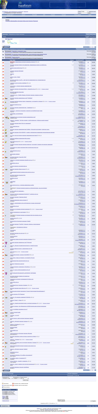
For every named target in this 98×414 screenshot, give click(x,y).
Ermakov (82, 216)
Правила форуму (5, 400)
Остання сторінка (45, 89)
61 (88, 267)
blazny (11, 270)
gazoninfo (12, 65)
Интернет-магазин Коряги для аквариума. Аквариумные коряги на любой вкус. (28, 64)
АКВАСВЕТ (12, 181)
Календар (64, 14)
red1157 (11, 161)
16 (88, 160)
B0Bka (11, 170)
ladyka (11, 182)
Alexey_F (12, 252)
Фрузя (83, 139)
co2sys (11, 90)
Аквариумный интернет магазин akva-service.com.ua (22, 172)
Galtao (11, 133)
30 (88, 255)
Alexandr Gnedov (13, 158)
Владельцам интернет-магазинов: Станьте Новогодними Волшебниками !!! (27, 291)
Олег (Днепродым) (80, 240)
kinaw (11, 136)
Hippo (11, 292)
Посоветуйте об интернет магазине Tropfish (20, 221)
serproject (12, 124)
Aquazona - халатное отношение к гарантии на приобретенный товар (26, 110)
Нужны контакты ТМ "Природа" (17, 294)
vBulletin (38, 408)
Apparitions (12, 148)
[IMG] (3, 397)
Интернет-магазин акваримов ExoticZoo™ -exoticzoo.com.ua (24, 194)
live (83, 210)
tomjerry (82, 295)
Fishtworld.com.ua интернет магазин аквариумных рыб (22, 117)
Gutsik (11, 246)
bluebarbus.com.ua (14, 163)
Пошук (90, 14)
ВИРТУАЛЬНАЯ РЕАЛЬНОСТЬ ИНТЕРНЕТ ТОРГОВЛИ (23, 273)
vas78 (83, 252)
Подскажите (13, 230)
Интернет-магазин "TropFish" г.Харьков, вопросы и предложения (25, 224)
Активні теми (9, 14)
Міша (11, 222)
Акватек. (12, 74)
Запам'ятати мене (92, 11)
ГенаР (11, 240)
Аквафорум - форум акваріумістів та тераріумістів (13, 11)
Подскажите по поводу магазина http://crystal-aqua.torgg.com (24, 147)
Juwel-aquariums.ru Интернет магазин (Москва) (21, 333)
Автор (14, 60)
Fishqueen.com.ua (14, 352)
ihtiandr (11, 207)
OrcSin (82, 222)
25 (88, 108)
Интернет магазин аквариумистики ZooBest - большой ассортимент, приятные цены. (29, 129)
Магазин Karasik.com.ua (15, 104)
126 (88, 364)
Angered (11, 286)
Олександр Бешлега (9, 52)
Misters (11, 365)
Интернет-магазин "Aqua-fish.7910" (18, 157)
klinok (11, 307)
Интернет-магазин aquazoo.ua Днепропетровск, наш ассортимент (31, 188)
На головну (89, 405)
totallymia (12, 99)
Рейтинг (71, 60)
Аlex (11, 155)
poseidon (12, 267)
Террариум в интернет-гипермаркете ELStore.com (21, 279)
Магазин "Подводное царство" (17, 263)
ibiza (11, 264)
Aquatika (11, 198)
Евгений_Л (12, 368)
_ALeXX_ (12, 204)
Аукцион (23, 14)
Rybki (11, 289)
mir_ (83, 108)
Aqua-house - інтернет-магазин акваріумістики (20, 86)
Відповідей (88, 60)
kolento (11, 130)
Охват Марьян (81, 310)
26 (88, 239)
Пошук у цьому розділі (91, 34)
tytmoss (11, 151)
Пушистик (12, 111)
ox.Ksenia (82, 179)
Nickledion (12, 280)
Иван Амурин (81, 151)
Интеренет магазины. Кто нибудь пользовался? (21, 355)
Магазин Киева (13, 327)
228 (88, 343)
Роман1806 (82, 114)
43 (88, 169)
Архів (93, 405)
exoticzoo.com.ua (13, 195)
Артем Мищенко (81, 322)
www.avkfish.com (14, 330)
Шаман (82, 255)
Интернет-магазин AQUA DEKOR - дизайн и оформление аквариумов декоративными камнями (32, 132)
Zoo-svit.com (12, 234)
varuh (11, 301)
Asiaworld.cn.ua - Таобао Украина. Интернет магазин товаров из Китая (26, 95)
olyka (11, 331)
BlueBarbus (12, 139)
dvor (83, 286)
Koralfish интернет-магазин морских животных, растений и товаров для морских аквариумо (31, 144)
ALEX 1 (11, 105)
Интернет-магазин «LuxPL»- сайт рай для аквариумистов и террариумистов (27, 80)
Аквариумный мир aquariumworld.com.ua (19, 260)
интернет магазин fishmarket (16, 71)
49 (88, 321)
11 (88, 178)
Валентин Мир (81, 80)
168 (88, 303)
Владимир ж (12, 353)
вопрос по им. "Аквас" (15, 77)
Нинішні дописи (77, 14)
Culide (83, 270)
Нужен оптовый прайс (15, 312)
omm (11, 261)
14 (88, 273)
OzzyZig (11, 62)
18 (88, 212)
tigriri (11, 243)
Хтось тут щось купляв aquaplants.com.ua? (20, 269)
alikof (11, 189)
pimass (82, 362)
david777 (12, 249)
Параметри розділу (80, 49)
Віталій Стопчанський (49, 409)
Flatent (11, 337)
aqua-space (12, 346)
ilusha (11, 114)
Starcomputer (81, 319)
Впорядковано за (5, 377)
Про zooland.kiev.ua (14, 126)
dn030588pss (12, 216)
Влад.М (11, 225)
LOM (83, 292)
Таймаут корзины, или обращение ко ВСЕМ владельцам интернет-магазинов (28, 306)
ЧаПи (44, 14)
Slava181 (82, 182)
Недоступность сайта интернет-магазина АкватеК (21, 318)
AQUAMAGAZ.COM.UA (21, 227)
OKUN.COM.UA (13, 236)
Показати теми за (23, 377)
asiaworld (12, 96)
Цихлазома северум (14, 154)
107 (88, 340)
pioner (11, 283)
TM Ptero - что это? (14, 315)
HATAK (82, 316)
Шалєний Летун (81, 136)
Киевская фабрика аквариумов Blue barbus (20, 138)
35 (88, 62)
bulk (11, 164)
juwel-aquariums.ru (13, 334)
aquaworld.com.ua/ (14, 206)
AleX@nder (12, 201)
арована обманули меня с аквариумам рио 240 (21, 248)
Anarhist (82, 340)
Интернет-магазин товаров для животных (19, 276)
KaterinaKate (81, 127)
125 (88, 101)
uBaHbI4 (11, 328)
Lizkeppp (82, 77)
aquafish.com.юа (14, 178)
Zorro (11, 179)
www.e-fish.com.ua (14, 282)
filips (11, 319)
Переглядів (93, 60)
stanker (11, 316)
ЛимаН (82, 213)
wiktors (11, 304)
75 (88, 288)
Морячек (82, 219)
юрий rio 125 (81, 249)
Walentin (82, 62)
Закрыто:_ (29, 120)
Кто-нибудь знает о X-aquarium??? (18, 358)
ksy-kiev (82, 86)
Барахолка (26, 11)
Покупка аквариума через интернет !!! (19, 200)
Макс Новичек (13, 356)
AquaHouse (12, 87)
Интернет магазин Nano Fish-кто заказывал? (20, 123)
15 (88, 135)
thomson (82, 283)
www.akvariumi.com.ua (15, 150)
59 (88, 285)
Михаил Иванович (13, 325)
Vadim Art (12, 228)
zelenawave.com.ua (13, 102)
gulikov (82, 74)
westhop (11, 255)
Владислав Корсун (13, 176)
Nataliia (11, 298)
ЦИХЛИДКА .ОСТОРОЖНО (16, 113)
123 (88, 89)
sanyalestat (82, 142)
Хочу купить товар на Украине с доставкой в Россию (22, 257)
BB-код (3, 396)
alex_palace (12, 192)
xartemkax (12, 219)
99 (88, 209)
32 (88, 300)
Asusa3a (11, 210)
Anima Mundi (12, 340)
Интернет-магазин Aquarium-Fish (17, 175)
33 (88, 83)
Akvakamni (12, 108)
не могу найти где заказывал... (17, 191)
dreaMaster (12, 359)
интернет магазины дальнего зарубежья (19, 367)
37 (88, 68)
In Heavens (82, 307)
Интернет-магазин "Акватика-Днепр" (18, 197)
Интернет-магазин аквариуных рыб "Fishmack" (21, 242)
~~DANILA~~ (12, 121)
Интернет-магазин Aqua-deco (17, 92)
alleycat (11, 127)
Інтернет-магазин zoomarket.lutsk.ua (18, 166)
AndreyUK (12, 237)
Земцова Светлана (13, 277)
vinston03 (12, 231)
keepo (11, 167)
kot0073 (82, 148)
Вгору (96, 405)
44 (88, 233)
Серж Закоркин (13, 362)
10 (88, 114)
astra (11, 295)
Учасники (53, 14)
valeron (82, 243)
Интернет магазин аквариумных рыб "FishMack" (21, 98)
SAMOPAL (82, 95)
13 (88, 282)
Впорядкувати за (16, 377)
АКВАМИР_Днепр (13, 118)
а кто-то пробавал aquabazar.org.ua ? (18, 309)
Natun (83, 124)
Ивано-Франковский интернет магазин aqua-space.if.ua (23, 345)
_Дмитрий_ (12, 142)
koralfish (11, 145)
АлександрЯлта (13, 343)
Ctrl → (93, 370)
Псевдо (79, 11)
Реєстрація (34, 14)
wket (11, 322)
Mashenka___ (81, 368)
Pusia (11, 213)
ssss (83, 273)
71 (88, 218)
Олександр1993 (13, 93)
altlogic (11, 258)
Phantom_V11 (81, 343)
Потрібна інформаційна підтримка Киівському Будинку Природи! (21, 21)
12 (88, 306)
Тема (11, 60)
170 (88, 252)
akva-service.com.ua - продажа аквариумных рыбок (22, 185)
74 (88, 324)
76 (88, 142)
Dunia (83, 71)
